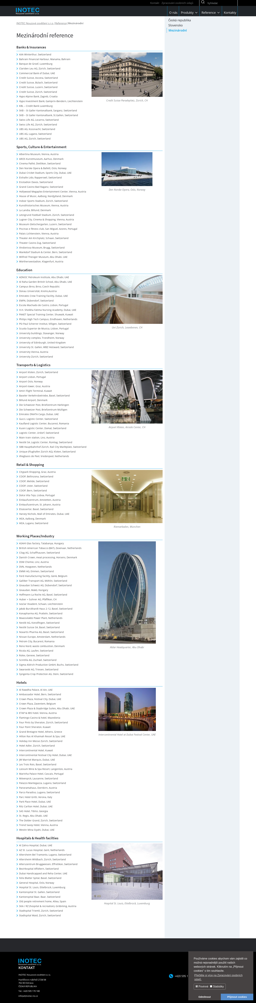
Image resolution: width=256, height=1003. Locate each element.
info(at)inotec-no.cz (28, 995)
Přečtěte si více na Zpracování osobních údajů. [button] (218, 977)
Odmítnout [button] (204, 997)
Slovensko (175, 25)
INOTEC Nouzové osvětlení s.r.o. (35, 23)
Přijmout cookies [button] (237, 997)
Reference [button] (211, 12)
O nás (173, 12)
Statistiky (217, 986)
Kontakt (154, 3)
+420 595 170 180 (185, 976)
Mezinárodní (178, 30)
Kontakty (230, 12)
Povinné (202, 986)
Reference (61, 23)
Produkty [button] (189, 12)
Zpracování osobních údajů (177, 3)
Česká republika (179, 20)
